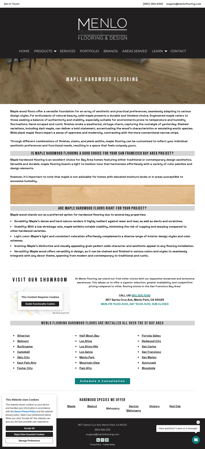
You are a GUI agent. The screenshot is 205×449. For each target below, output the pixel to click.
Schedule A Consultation (102, 381)
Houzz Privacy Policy (25, 411)
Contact (178, 51)
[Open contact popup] (196, 440)
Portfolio (89, 51)
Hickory (154, 406)
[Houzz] (98, 440)
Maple (71, 406)
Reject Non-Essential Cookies (29, 434)
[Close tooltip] (198, 422)
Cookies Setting (109, 445)
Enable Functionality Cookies (40, 304)
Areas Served (134, 51)
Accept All (29, 428)
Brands (110, 51)
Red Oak (175, 406)
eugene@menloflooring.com (183, 3)
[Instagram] (102, 440)
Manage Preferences (29, 440)
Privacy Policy (95, 445)
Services (67, 51)
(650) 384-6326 (153, 3)
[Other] (107, 440)
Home (24, 51)
